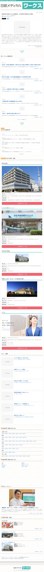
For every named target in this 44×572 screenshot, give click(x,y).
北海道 (3, 433)
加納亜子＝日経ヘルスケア (8, 16)
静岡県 (27, 441)
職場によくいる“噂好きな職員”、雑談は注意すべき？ (24, 382)
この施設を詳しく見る (22, 203)
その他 (3, 467)
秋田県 (17, 433)
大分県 (17, 456)
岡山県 (10, 448)
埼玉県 (13, 437)
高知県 (13, 452)
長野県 (10, 441)
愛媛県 (10, 452)
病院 (3, 462)
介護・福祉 (4, 465)
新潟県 (3, 441)
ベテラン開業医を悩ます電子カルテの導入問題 (23, 359)
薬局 (25, 465)
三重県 (34, 441)
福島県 (24, 433)
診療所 (23, 462)
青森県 (6, 433)
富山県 (13, 441)
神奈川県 (24, 437)
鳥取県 (3, 448)
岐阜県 (24, 441)
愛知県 (31, 441)
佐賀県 (6, 456)
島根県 (6, 448)
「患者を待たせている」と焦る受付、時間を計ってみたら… (25, 405)
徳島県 (3, 452)
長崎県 (10, 456)
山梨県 (6, 441)
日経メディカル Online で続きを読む (35, 45)
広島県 (13, 448)
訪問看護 (3, 466)
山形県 (20, 433)
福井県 (20, 441)
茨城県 (3, 437)
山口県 (17, 448)
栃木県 (6, 437)
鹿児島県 (24, 456)
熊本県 (13, 456)
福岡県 (3, 456)
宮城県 (13, 433)
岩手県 (10, 433)
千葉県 (17, 437)
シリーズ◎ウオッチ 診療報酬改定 (10, 15)
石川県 (17, 441)
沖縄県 (28, 456)
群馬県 (10, 437)
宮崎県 (20, 456)
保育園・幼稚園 (24, 466)
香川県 (6, 452)
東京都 (20, 437)
